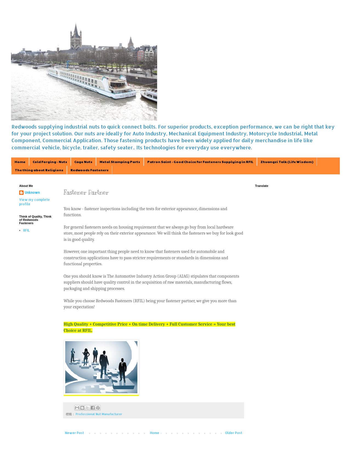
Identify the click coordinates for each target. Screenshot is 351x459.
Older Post (233, 433)
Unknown (32, 192)
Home (20, 161)
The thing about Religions (39, 170)
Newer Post (74, 433)
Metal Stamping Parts (120, 161)
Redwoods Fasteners (89, 170)
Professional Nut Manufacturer (99, 414)
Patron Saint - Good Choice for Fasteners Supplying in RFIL (200, 161)
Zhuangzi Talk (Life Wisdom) (287, 161)
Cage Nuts (83, 161)
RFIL (26, 230)
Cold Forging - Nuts (50, 161)
